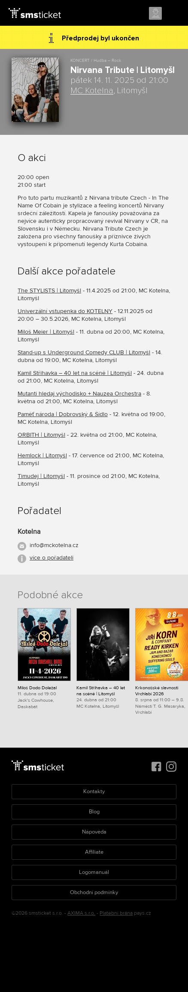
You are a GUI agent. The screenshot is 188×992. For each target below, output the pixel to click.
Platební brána (116, 913)
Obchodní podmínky (94, 892)
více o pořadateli (51, 557)
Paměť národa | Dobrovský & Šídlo (63, 414)
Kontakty (94, 791)
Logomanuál (94, 872)
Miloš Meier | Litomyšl (46, 331)
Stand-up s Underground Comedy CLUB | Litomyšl (84, 352)
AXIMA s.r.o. (81, 913)
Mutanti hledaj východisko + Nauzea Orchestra (79, 393)
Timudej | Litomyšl (41, 476)
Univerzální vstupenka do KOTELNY (65, 311)
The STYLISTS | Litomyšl (49, 290)
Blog (94, 811)
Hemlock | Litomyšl (42, 455)
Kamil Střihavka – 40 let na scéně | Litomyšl (75, 373)
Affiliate (94, 852)
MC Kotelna (91, 90)
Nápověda (94, 831)
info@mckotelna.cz (54, 545)
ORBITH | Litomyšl (41, 434)
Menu (173, 13)
